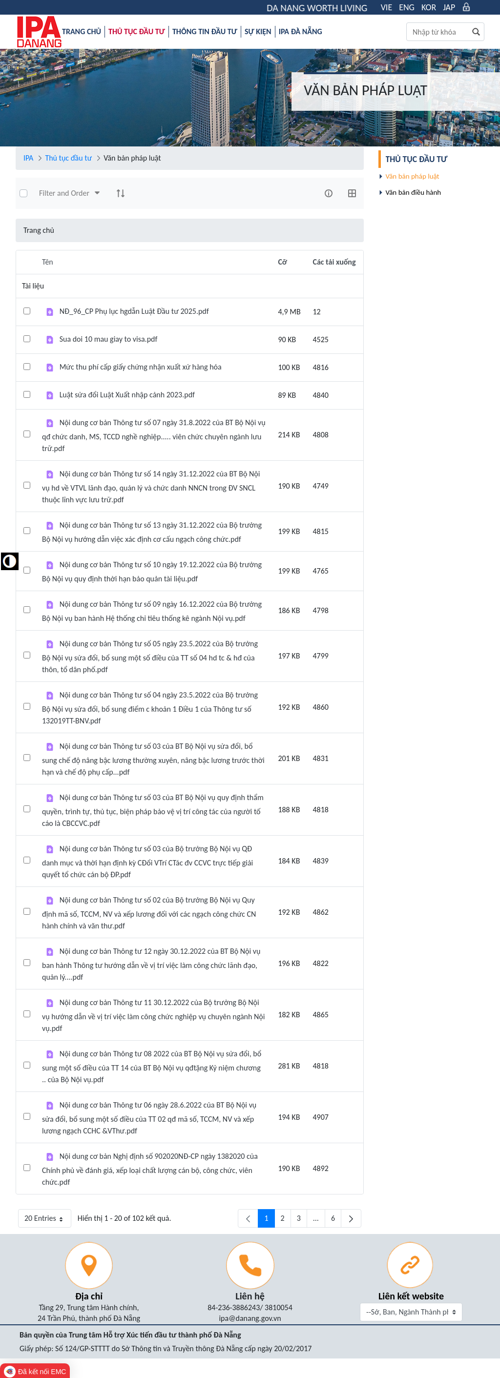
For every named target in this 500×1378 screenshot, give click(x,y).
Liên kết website (411, 1296)
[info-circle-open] (328, 193)
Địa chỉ (89, 1296)
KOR (428, 7)
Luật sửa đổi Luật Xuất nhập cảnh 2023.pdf (127, 394)
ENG (407, 7)
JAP (449, 7)
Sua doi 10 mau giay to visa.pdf (109, 339)
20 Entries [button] (47, 1220)
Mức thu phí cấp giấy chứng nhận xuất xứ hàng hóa (141, 366)
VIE (387, 7)
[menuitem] (81, 32)
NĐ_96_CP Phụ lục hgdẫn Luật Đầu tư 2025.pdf (134, 311)
